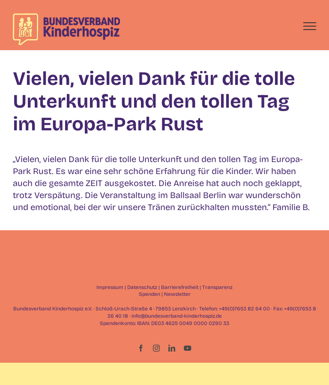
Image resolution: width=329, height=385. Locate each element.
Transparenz (217, 287)
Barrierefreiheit (179, 287)
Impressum (109, 287)
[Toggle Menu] (310, 26)
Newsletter (177, 294)
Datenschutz (142, 287)
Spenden (149, 294)
